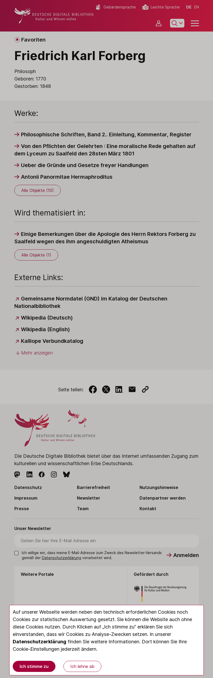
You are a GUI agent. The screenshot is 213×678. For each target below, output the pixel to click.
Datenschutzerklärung (39, 641)
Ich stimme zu (34, 666)
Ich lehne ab (82, 666)
